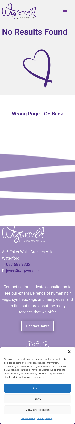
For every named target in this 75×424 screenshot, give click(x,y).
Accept (38, 388)
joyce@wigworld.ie (22, 270)
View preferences (37, 410)
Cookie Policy (28, 418)
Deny (37, 399)
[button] (69, 352)
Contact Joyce (37, 326)
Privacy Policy (44, 418)
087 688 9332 (18, 264)
